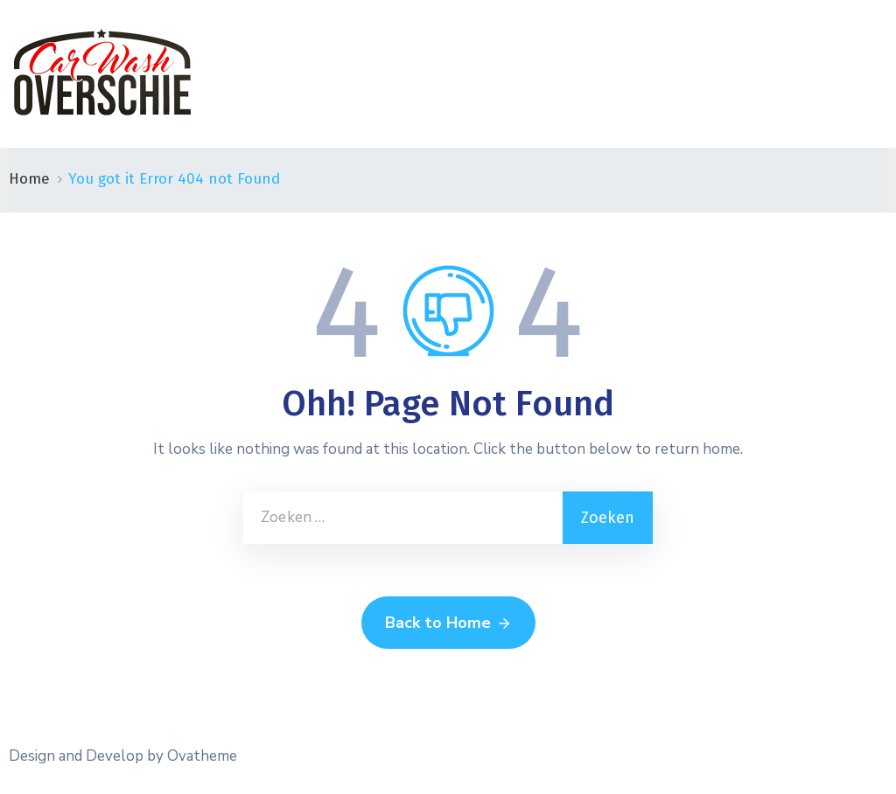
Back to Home (448, 623)
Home (29, 179)
